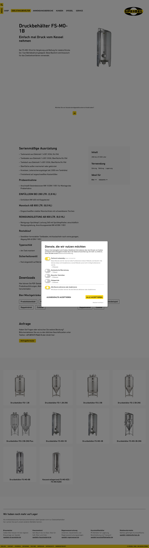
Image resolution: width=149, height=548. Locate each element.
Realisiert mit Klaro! (98, 302)
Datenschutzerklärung (66, 253)
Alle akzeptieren (94, 297)
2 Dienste (54, 267)
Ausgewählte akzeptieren (59, 297)
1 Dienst (54, 272)
